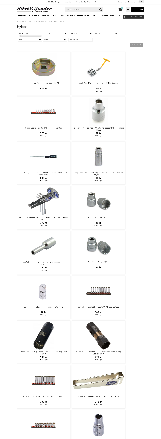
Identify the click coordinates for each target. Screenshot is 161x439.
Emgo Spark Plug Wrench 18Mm (129, 262)
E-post (69, 385)
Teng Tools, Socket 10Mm (64, 173)
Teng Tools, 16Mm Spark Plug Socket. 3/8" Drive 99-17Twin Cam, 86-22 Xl (64, 130)
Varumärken (103, 15)
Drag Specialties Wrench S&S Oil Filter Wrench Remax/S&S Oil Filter (64, 309)
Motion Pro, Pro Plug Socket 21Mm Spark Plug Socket (32, 353)
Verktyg (35, 21)
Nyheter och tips (30, 389)
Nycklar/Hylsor (54, 21)
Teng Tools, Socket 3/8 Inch (128, 128)
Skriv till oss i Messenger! (109, 383)
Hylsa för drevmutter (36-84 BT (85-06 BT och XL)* (96, 353)
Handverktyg (43, 21)
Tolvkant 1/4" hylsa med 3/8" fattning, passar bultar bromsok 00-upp (129, 85)
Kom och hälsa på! (56, 396)
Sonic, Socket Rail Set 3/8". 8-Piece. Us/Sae (32, 263)
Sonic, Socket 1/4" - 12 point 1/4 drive (64, 263)
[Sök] (84, 9)
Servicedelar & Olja (50, 15)
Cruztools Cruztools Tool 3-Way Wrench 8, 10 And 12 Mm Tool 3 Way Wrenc (129, 354)
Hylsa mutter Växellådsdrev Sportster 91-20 (32, 84)
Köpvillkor (21, 410)
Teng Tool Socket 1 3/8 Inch (128, 307)
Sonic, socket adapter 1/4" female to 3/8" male (97, 174)
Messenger (80, 385)
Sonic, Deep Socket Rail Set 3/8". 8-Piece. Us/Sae (96, 218)
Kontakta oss (130, 388)
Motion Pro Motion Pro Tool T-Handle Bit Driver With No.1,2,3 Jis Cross (97, 309)
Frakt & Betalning (23, 408)
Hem (18, 21)
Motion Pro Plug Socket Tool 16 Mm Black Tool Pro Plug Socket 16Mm (64, 219)
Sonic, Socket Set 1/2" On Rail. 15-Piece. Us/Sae (96, 263)
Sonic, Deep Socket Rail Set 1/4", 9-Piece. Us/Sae (129, 174)
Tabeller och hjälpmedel (30, 383)
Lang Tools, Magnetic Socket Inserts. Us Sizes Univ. (64, 353)
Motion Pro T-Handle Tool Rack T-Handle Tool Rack (128, 218)
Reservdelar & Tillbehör (28, 15)
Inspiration (115, 15)
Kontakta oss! (55, 382)
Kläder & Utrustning (86, 15)
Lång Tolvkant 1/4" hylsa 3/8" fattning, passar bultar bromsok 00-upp (32, 175)
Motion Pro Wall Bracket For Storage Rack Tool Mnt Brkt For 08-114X (96, 130)
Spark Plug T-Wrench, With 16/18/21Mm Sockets (64, 84)
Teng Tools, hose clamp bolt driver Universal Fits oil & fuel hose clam (32, 130)
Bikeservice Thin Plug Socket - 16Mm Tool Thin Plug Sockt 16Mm (32, 218)
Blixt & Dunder (130, 385)
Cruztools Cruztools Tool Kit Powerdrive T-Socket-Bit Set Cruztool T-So (32, 309)
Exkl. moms (122, 2)
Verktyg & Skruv (68, 15)
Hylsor (62, 21)
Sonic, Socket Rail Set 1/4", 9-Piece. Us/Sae (96, 84)
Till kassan (137, 10)
